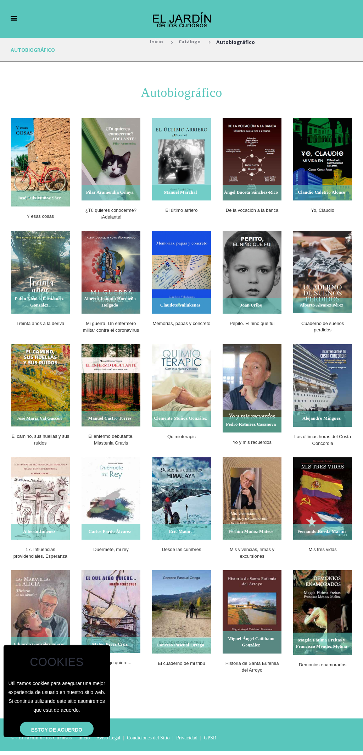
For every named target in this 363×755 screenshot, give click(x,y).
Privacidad (186, 742)
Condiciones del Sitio (148, 742)
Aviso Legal (108, 742)
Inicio (155, 42)
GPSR (210, 742)
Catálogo (190, 42)
